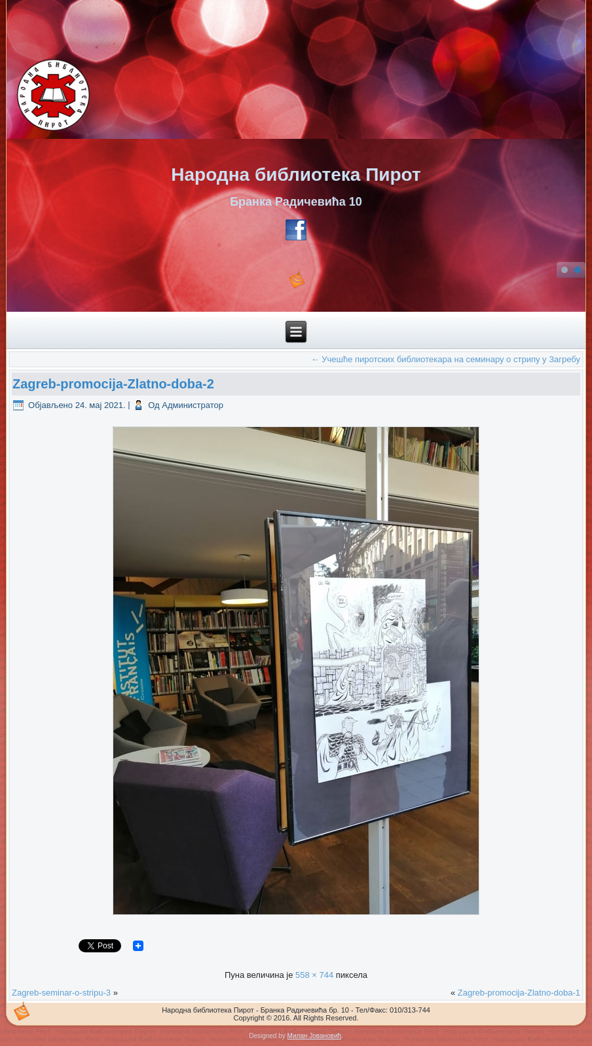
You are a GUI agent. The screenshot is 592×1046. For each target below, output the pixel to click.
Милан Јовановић (314, 1035)
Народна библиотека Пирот (295, 174)
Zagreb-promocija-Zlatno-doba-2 (113, 384)
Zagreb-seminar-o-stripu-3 (61, 993)
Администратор (192, 405)
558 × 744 (314, 975)
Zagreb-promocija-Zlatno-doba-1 (519, 993)
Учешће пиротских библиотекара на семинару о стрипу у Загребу (445, 359)
